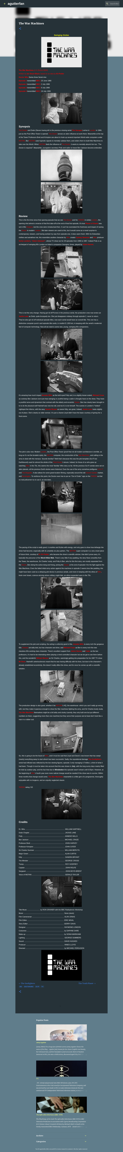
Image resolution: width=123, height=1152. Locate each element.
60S (21, 986)
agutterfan (16, 4)
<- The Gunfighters (27, 983)
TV (42, 986)
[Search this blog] (108, 3)
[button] (20, 28)
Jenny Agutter (41, 1042)
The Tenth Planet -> (87, 983)
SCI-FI (37, 986)
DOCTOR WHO (28, 986)
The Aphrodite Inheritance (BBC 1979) (49, 1115)
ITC (37, 1079)
